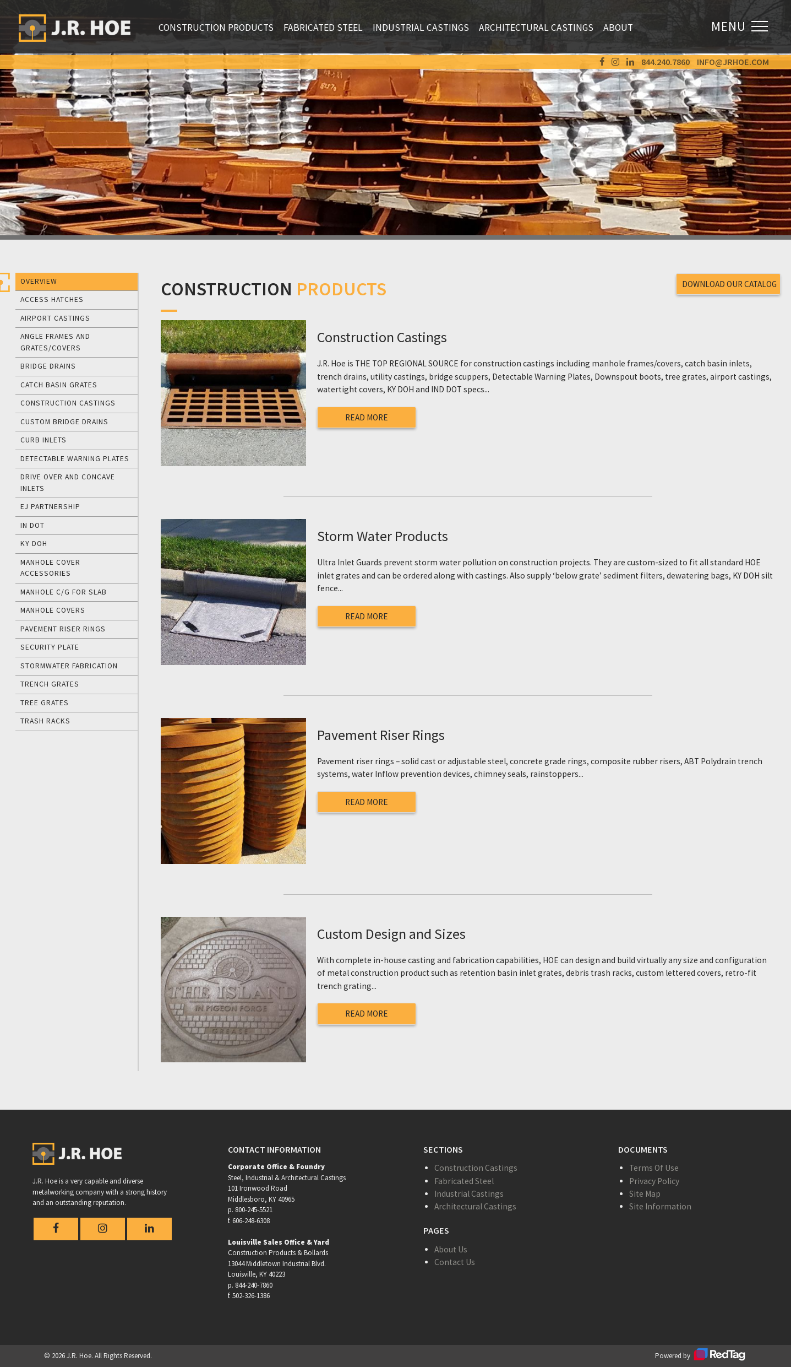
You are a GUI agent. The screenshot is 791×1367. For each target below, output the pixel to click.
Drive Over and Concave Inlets (67, 482)
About (618, 27)
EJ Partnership (50, 506)
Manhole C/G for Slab (63, 592)
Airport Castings (55, 318)
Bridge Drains (48, 366)
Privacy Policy (654, 1181)
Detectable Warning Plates (74, 458)
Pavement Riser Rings (63, 629)
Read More (366, 417)
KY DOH (33, 543)
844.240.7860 (665, 61)
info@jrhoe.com (733, 61)
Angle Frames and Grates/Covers (55, 342)
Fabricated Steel (323, 27)
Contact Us (454, 1262)
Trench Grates (49, 684)
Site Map (645, 1193)
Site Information (660, 1206)
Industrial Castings (421, 27)
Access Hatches (52, 299)
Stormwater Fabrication (69, 666)
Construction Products (216, 27)
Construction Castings (68, 403)
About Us (450, 1249)
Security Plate (49, 647)
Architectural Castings (536, 27)
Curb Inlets (43, 440)
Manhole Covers (52, 610)
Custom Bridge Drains (64, 421)
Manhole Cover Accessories (50, 568)
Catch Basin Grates (58, 385)
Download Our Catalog (729, 283)
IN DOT (32, 525)
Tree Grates (44, 702)
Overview (38, 281)
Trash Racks (45, 721)
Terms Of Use (654, 1168)
